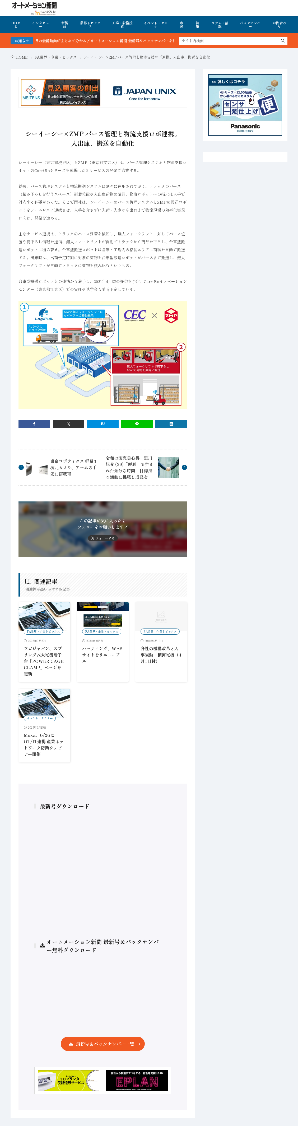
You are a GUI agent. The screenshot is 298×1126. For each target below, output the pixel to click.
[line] (137, 424)
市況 (181, 24)
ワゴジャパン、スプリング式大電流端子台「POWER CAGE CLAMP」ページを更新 (44, 661)
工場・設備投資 (122, 24)
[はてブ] (103, 424)
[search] (283, 40)
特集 (197, 24)
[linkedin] (171, 424)
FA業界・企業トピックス (56, 57)
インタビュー (40, 24)
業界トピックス (90, 24)
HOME (16, 24)
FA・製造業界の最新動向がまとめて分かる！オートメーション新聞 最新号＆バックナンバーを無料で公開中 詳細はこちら (133, 40)
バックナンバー (250, 24)
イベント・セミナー (40, 718)
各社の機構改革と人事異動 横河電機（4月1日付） (161, 654)
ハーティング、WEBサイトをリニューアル (102, 654)
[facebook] (34, 424)
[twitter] (69, 424)
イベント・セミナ (156, 24)
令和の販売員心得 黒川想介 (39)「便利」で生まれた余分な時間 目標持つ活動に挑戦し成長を (129, 467)
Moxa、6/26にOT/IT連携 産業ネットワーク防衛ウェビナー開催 (44, 744)
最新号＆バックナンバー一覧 (105, 1043)
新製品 (64, 24)
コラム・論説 (220, 24)
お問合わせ (279, 24)
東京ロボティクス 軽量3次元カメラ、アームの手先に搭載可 (73, 467)
